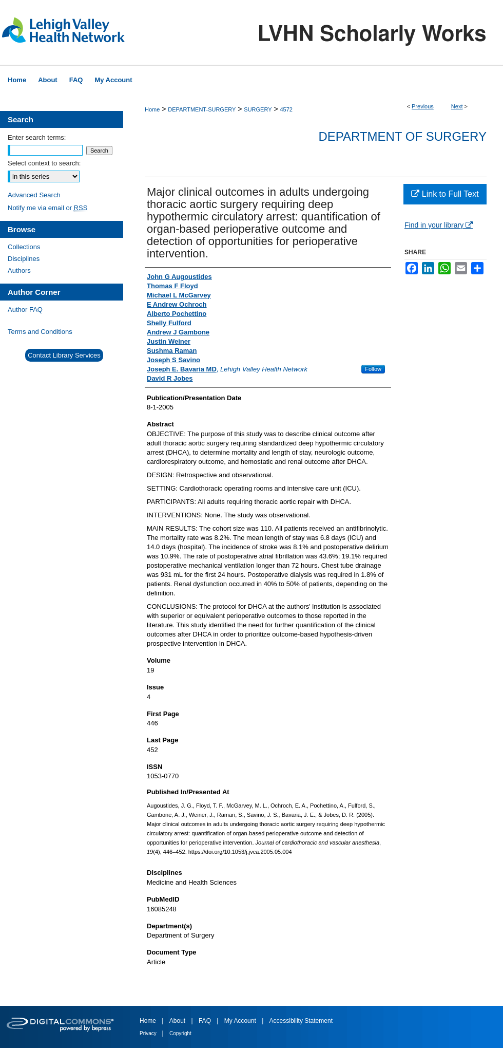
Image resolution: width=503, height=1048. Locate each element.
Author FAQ (25, 309)
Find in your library (438, 225)
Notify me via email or (47, 208)
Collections (24, 247)
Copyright (180, 1033)
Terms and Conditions (40, 331)
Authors (19, 270)
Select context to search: (44, 163)
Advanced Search (34, 195)
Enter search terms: (37, 137)
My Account (241, 1020)
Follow (373, 369)
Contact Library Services (64, 355)
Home (152, 109)
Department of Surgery (402, 136)
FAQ (205, 1020)
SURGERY (258, 109)
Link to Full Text (444, 194)
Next (457, 106)
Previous (423, 106)
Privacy (149, 1033)
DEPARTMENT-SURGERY (202, 109)
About (178, 1020)
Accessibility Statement (301, 1020)
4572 (286, 109)
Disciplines (24, 259)
